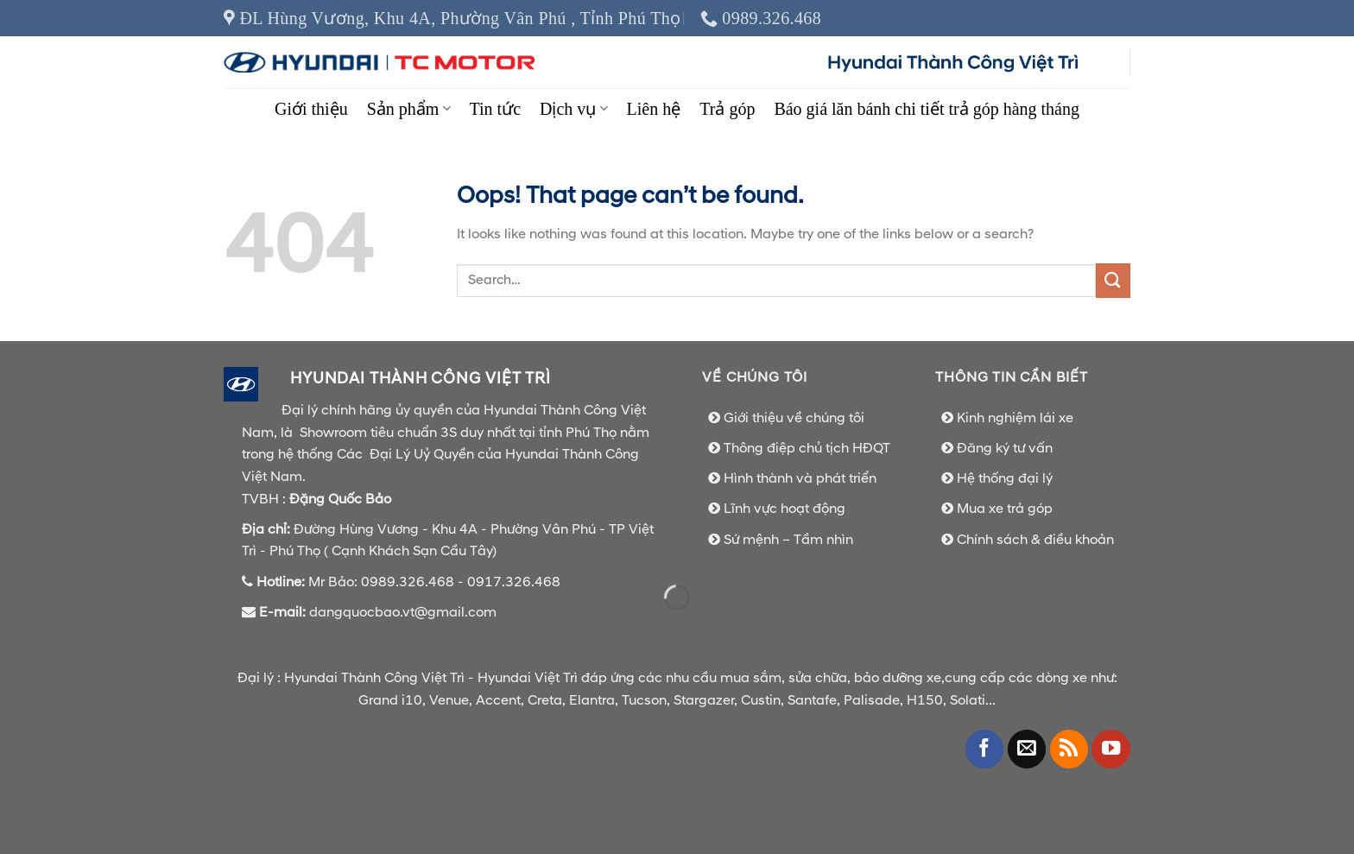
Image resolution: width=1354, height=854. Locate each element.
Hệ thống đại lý (1005, 478)
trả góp (1030, 508)
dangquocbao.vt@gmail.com (404, 612)
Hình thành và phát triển (800, 478)
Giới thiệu (311, 108)
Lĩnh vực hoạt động (784, 508)
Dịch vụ (574, 108)
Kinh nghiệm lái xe (1015, 418)
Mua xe (982, 508)
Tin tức (496, 108)
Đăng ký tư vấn (1005, 448)
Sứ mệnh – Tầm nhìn (788, 539)
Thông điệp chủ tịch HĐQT (807, 448)
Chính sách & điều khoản (1035, 539)
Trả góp (727, 108)
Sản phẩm (409, 108)
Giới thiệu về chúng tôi (794, 418)
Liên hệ (654, 108)
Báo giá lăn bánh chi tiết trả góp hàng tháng (926, 108)
